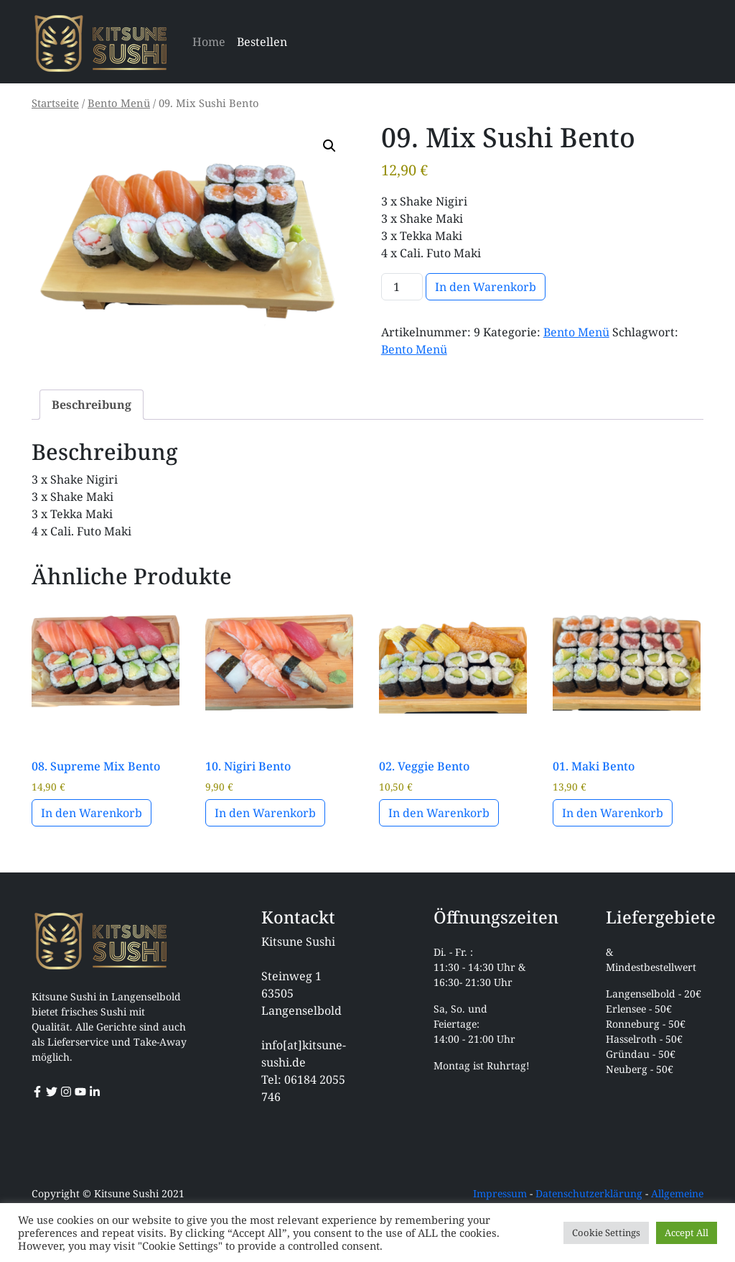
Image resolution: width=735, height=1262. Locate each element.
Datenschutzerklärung (588, 1193)
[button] (329, 146)
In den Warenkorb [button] (91, 813)
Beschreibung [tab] (91, 405)
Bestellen (262, 42)
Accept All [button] (686, 1232)
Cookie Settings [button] (606, 1232)
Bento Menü (119, 103)
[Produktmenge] (402, 286)
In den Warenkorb (485, 287)
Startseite (55, 103)
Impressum (500, 1193)
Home (208, 42)
